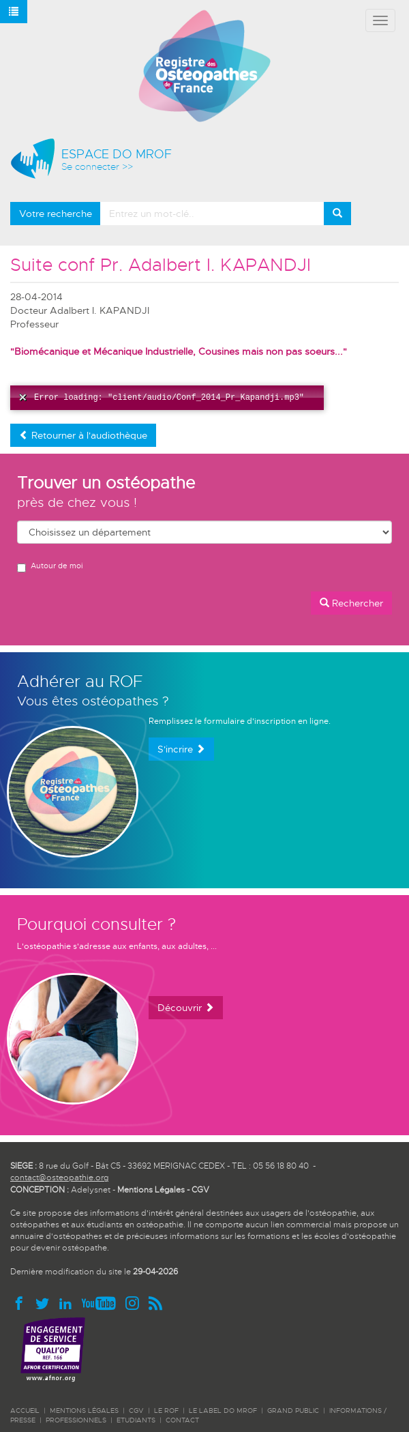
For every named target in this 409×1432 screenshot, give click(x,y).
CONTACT (182, 1420)
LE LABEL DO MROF (223, 1410)
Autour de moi (49, 566)
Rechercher (351, 603)
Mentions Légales (151, 1189)
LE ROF (166, 1410)
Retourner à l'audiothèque (83, 435)
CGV (200, 1189)
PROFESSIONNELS (76, 1420)
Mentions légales (84, 1410)
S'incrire (181, 749)
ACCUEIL (25, 1410)
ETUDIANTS (136, 1420)
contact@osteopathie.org (59, 1177)
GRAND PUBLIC (293, 1410)
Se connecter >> (97, 167)
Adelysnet (90, 1189)
